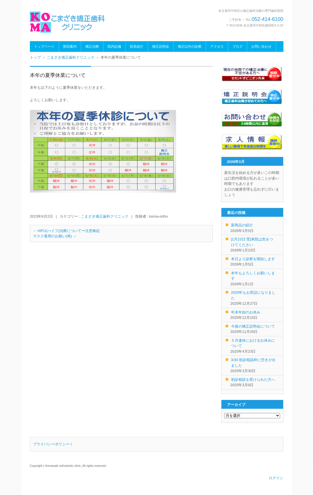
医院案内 (70, 46)
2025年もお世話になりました (253, 295)
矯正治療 (92, 46)
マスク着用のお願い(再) (55, 236)
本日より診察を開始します (253, 259)
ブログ (237, 46)
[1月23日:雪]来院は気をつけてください (252, 242)
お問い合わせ (261, 46)
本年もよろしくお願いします (253, 276)
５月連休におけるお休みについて (253, 343)
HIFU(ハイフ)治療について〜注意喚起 (66, 231)
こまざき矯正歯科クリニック (104, 216)
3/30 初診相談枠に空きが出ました (253, 363)
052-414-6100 (267, 19)
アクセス (217, 46)
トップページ (44, 46)
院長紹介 (136, 46)
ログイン (276, 478)
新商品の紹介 (242, 225)
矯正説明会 (160, 46)
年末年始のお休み (245, 312)
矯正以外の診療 (189, 46)
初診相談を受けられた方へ (253, 379)
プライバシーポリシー (51, 444)
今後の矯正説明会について (253, 326)
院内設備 (114, 46)
